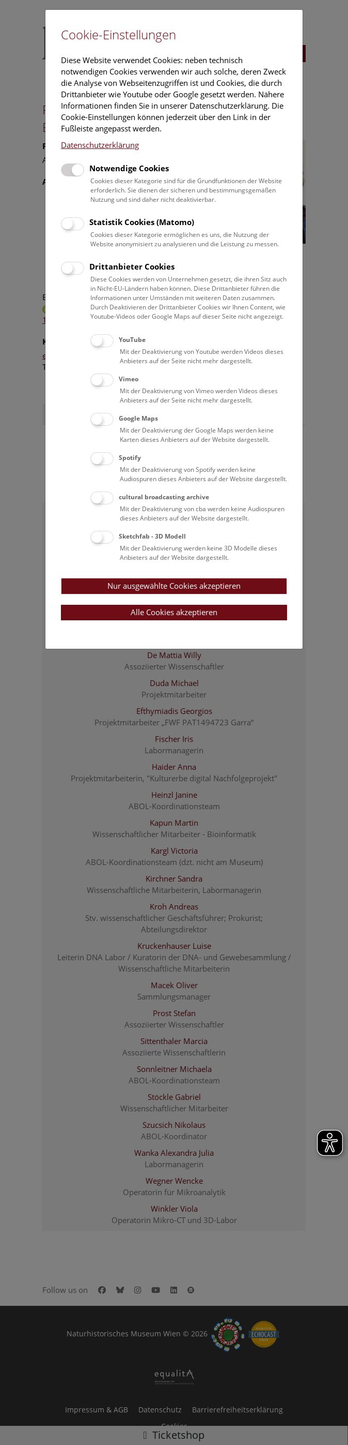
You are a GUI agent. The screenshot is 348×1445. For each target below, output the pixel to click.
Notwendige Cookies (129, 168)
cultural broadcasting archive (164, 497)
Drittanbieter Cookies (132, 266)
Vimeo (128, 379)
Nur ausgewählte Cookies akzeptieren (174, 585)
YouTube (132, 339)
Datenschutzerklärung (100, 145)
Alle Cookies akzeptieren (174, 612)
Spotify (130, 457)
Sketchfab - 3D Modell (152, 536)
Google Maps (138, 418)
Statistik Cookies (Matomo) (141, 222)
